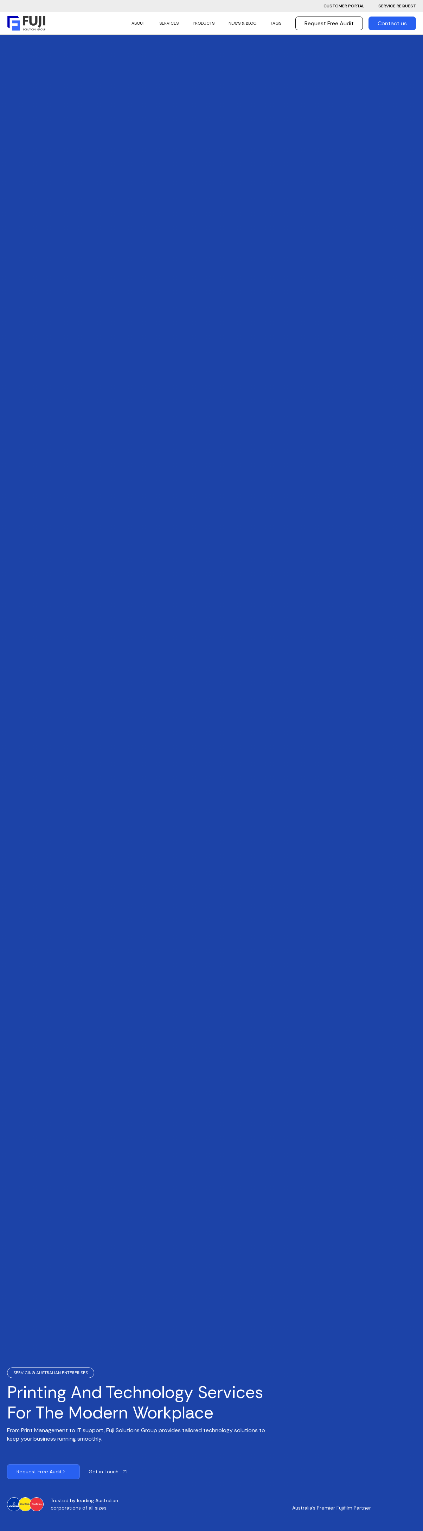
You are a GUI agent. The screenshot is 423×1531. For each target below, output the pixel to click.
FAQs (276, 23)
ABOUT (138, 23)
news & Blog (243, 23)
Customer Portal (343, 6)
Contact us (392, 23)
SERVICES (169, 23)
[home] (26, 23)
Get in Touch (103, 1471)
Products (203, 23)
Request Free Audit (329, 23)
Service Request (397, 6)
